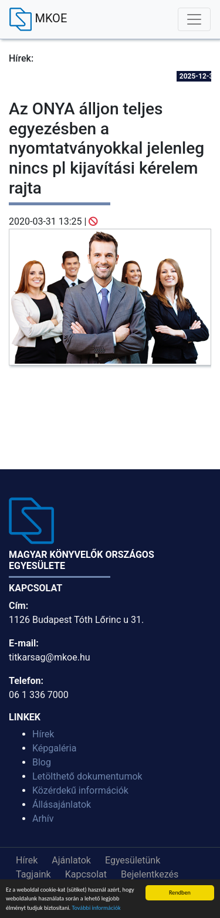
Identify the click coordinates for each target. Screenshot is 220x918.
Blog (41, 762)
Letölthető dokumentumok (87, 776)
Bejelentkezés (149, 874)
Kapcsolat (86, 874)
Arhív (42, 818)
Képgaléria (54, 748)
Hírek (43, 734)
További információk (96, 908)
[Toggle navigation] (194, 19)
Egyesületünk (132, 860)
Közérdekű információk (80, 790)
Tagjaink (33, 874)
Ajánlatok (71, 860)
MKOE (38, 19)
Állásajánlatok (61, 804)
